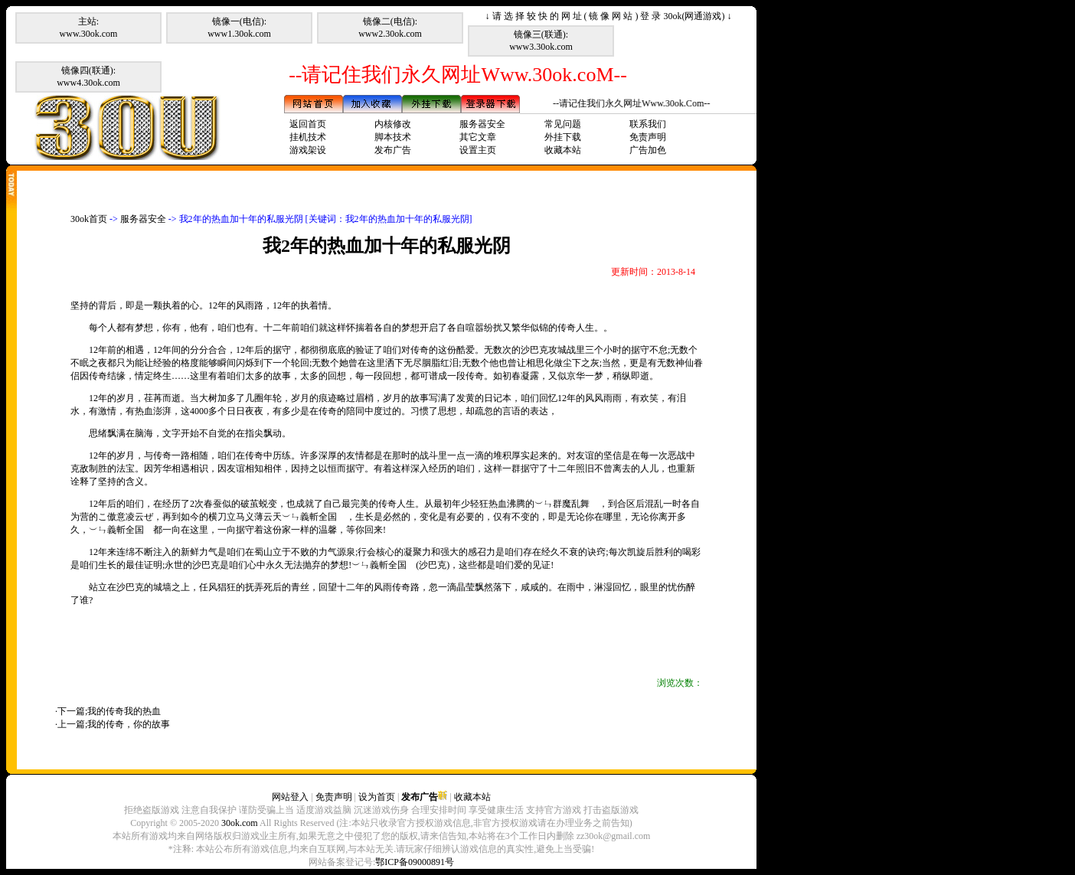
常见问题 (562, 124)
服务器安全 (482, 124)
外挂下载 (562, 137)
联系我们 (647, 124)
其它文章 (477, 137)
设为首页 (376, 797)
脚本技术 (392, 137)
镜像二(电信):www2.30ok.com (390, 27)
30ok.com (239, 823)
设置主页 (477, 150)
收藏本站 (562, 150)
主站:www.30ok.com (89, 27)
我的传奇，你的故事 (128, 724)
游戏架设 (307, 150)
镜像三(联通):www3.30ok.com (541, 40)
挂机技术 (307, 137)
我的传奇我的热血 (124, 711)
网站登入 (290, 797)
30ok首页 (88, 219)
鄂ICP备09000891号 (414, 862)
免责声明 (647, 137)
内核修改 (392, 124)
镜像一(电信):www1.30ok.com (239, 27)
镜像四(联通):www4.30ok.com (88, 76)
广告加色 (647, 150)
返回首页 (307, 124)
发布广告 (392, 150)
